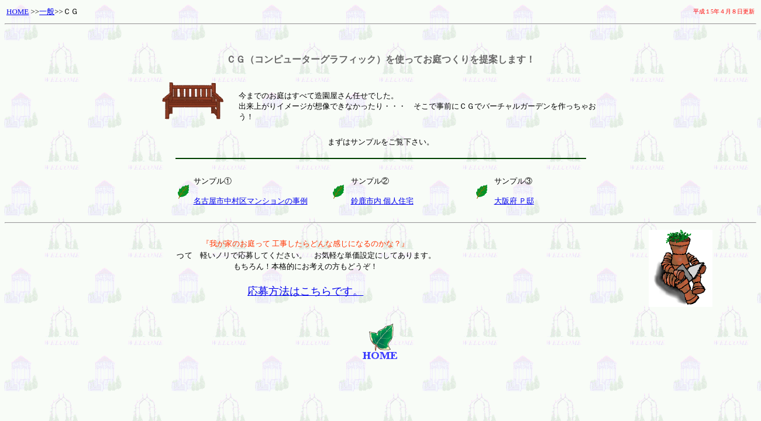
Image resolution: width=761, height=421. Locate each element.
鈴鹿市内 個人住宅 (382, 200)
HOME (17, 11)
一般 (46, 11)
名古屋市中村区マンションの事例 (251, 200)
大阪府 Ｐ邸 (514, 200)
